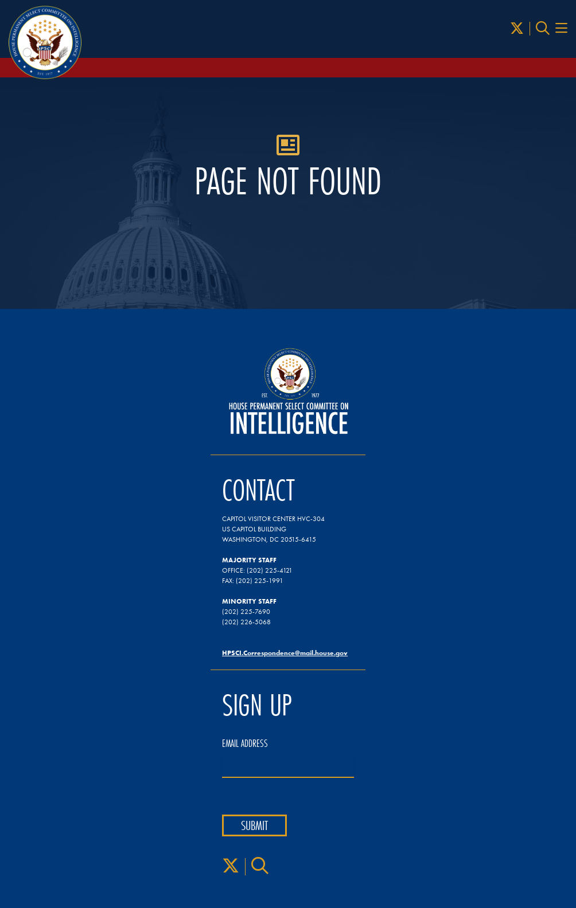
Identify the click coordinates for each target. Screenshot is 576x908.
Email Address (245, 743)
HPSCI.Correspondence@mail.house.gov (285, 652)
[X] (517, 28)
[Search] (543, 28)
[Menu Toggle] (561, 28)
